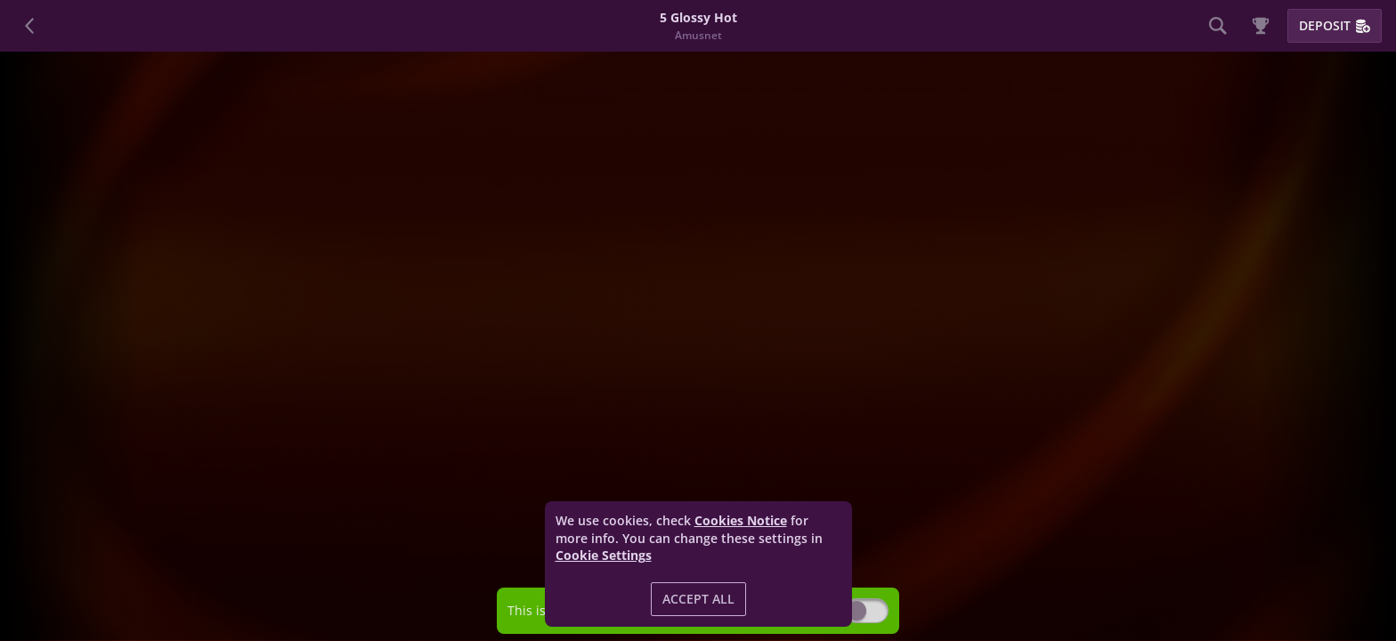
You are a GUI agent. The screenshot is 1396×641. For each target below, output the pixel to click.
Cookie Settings (604, 555)
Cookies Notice (740, 520)
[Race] (1261, 26)
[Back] (30, 26)
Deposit (1334, 25)
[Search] (1218, 26)
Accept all (698, 598)
